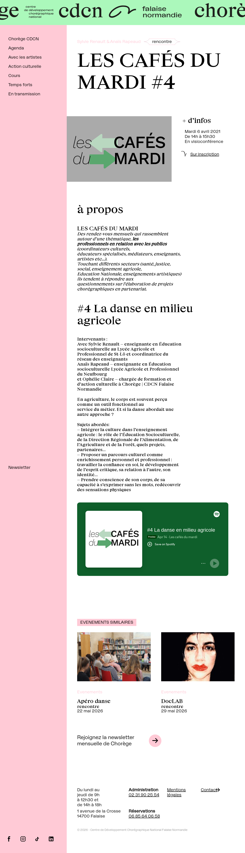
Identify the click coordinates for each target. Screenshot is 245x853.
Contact (209, 790)
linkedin (51, 838)
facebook (8, 838)
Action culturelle (24, 66)
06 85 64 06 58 (144, 816)
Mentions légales (176, 792)
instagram (23, 838)
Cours (14, 76)
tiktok (37, 838)
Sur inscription (204, 154)
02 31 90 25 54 (144, 795)
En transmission (24, 94)
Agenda (16, 48)
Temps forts (20, 85)
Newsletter (19, 468)
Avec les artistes (25, 57)
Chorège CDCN (23, 39)
